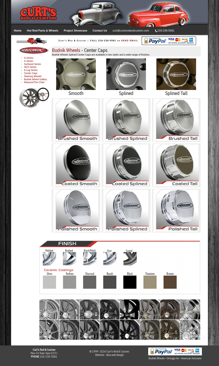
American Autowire (191, 358)
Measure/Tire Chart (34, 82)
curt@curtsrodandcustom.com (131, 30)
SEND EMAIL (129, 40)
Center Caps (30, 73)
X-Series (28, 61)
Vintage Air (173, 358)
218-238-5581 (165, 30)
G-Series (28, 58)
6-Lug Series (30, 70)
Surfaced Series (32, 64)
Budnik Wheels (66, 50)
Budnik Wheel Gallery (35, 79)
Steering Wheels (33, 76)
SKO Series (30, 67)
